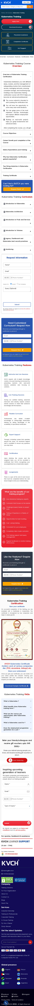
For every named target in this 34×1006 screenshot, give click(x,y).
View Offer (26, 2)
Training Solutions (7, 887)
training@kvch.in (8, 870)
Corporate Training (7, 917)
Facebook (5, 994)
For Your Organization (8, 891)
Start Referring (18, 760)
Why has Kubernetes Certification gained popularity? (15, 158)
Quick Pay (4, 903)
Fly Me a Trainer (6, 923)
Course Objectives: (10, 133)
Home (3, 12)
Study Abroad (6, 926)
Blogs (3, 900)
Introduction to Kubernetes (14, 203)
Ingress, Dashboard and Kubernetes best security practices (15, 239)
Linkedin (4, 996)
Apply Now (15, 21)
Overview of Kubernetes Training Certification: (14, 75)
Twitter (14, 994)
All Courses (9, 12)
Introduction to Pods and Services (16, 220)
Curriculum (10, 57)
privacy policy (20, 830)
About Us (4, 894)
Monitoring (8, 249)
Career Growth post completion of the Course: (16, 141)
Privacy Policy (5, 1000)
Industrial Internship (7, 911)
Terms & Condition (17, 1000)
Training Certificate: (10, 175)
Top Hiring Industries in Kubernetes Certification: (15, 167)
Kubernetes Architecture (13, 212)
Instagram (26, 994)
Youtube (15, 996)
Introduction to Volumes (13, 230)
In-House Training (7, 920)
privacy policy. (10, 310)
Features (17, 57)
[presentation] (15, 296)
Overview (3, 57)
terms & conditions (25, 308)
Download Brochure (15, 27)
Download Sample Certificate (16, 686)
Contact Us (5, 897)
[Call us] (32, 2)
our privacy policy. (17, 356)
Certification (25, 57)
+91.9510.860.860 (9, 854)
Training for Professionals (9, 914)
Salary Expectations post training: (15, 150)
